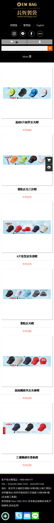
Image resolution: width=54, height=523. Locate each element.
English (40, 25)
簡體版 (13, 25)
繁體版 (27, 25)
